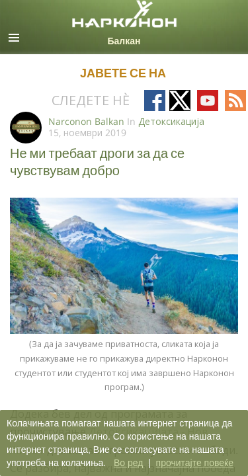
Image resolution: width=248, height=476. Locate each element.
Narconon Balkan (86, 121)
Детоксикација (171, 121)
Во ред (128, 462)
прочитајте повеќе (194, 462)
